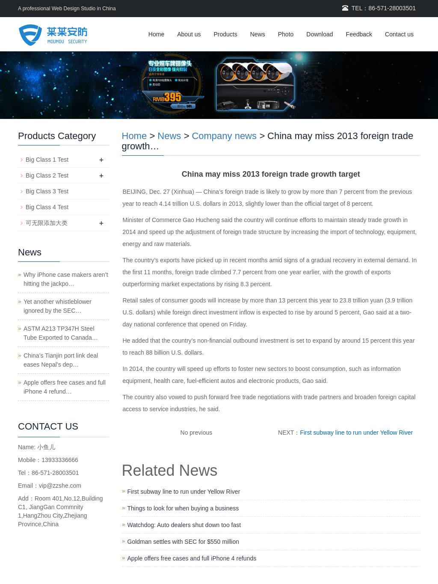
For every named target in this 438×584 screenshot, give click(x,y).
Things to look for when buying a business (183, 508)
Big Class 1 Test (47, 159)
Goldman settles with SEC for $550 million (183, 541)
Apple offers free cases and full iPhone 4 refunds (192, 558)
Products (225, 34)
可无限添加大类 (47, 222)
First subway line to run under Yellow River (356, 432)
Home (156, 34)
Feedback (359, 34)
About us (189, 34)
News (257, 34)
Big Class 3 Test (47, 191)
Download (319, 34)
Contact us (399, 34)
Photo (286, 34)
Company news (224, 135)
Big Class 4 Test (47, 207)
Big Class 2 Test (47, 175)
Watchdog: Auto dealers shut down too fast (184, 525)
